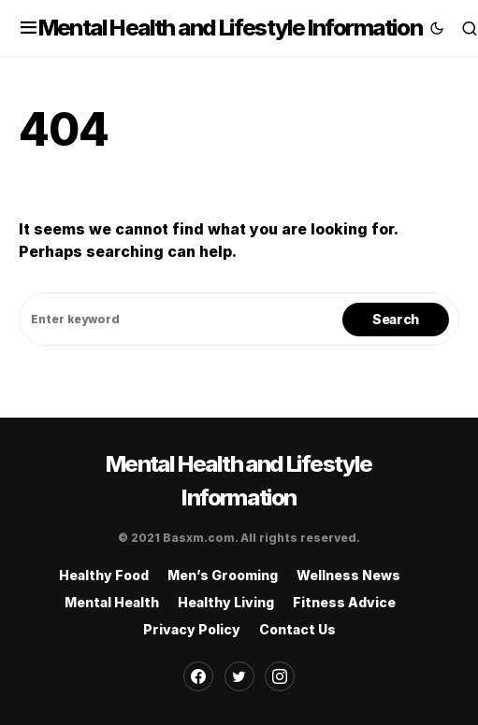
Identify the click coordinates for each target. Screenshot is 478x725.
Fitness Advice (344, 602)
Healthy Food (104, 575)
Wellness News (348, 575)
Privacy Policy (191, 629)
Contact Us (297, 629)
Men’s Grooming (222, 575)
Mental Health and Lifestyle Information (230, 27)
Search (395, 319)
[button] (28, 28)
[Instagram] (280, 676)
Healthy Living (226, 602)
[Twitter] (239, 676)
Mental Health (112, 602)
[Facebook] (198, 676)
